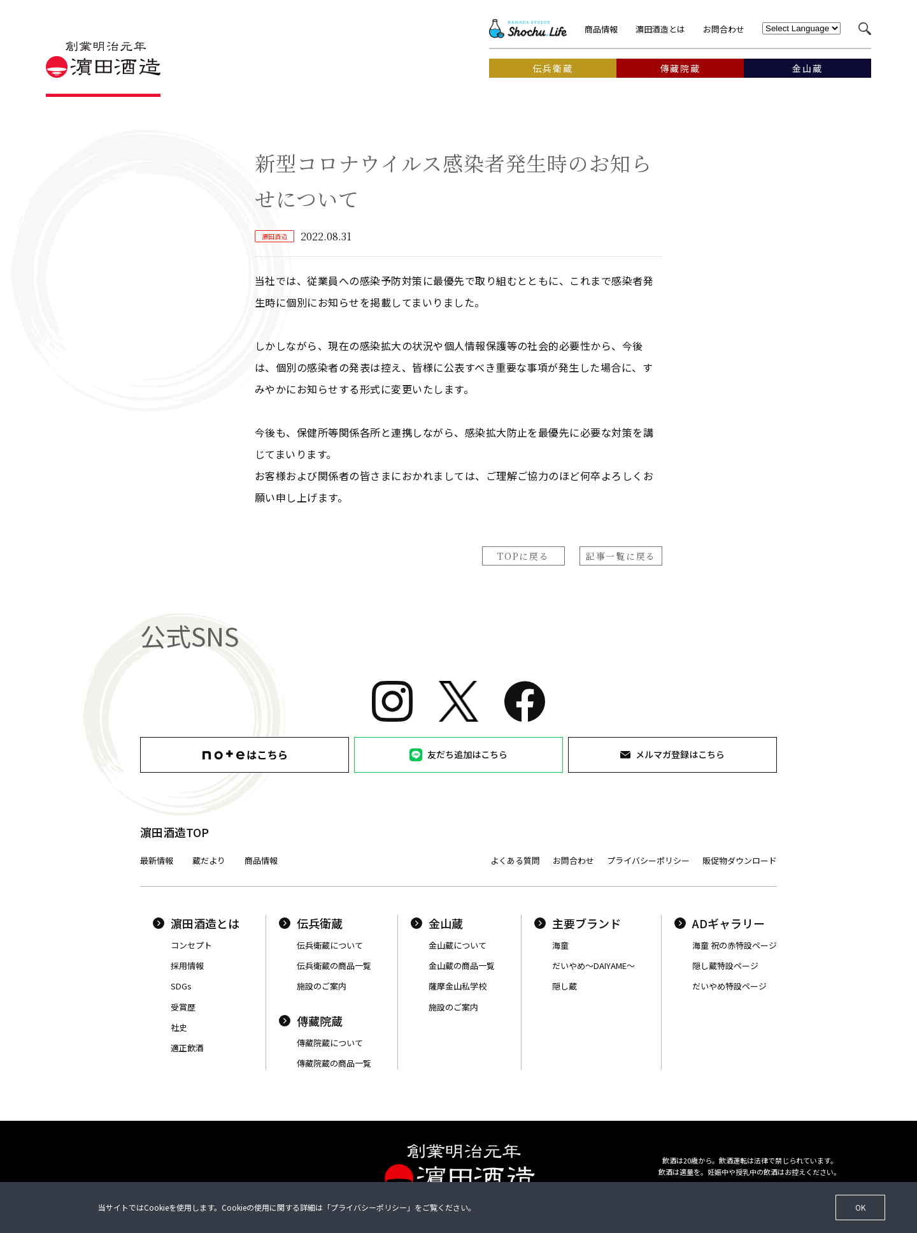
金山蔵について (458, 945)
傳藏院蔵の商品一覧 (334, 1063)
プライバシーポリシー (648, 860)
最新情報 (156, 860)
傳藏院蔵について (330, 1043)
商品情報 (601, 29)
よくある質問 (515, 860)
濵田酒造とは (660, 29)
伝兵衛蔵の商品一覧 (334, 965)
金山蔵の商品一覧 (462, 965)
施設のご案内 (321, 986)
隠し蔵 (564, 986)
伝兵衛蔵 (311, 923)
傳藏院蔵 (311, 1020)
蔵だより (208, 860)
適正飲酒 (187, 1048)
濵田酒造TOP (174, 832)
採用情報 (187, 965)
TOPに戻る (523, 556)
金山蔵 (437, 923)
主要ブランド (577, 923)
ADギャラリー (719, 923)
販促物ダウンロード (739, 860)
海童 (560, 945)
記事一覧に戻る (621, 556)
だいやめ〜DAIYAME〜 (593, 965)
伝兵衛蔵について (330, 945)
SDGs (181, 986)
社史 (179, 1027)
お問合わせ (723, 29)
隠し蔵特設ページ (725, 965)
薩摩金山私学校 (458, 986)
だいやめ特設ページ (729, 986)
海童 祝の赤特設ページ (734, 945)
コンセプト (191, 945)
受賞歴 (183, 1007)
